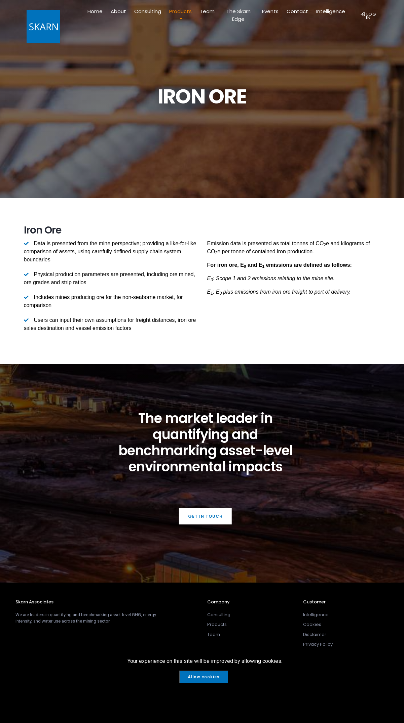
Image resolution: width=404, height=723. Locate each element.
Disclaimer (314, 634)
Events (270, 11)
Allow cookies (204, 677)
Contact (297, 11)
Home (95, 11)
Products (180, 11)
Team (207, 11)
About (118, 11)
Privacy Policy (318, 644)
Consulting (147, 11)
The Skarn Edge (238, 15)
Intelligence (330, 11)
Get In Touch (205, 516)
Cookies (312, 624)
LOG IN (368, 16)
